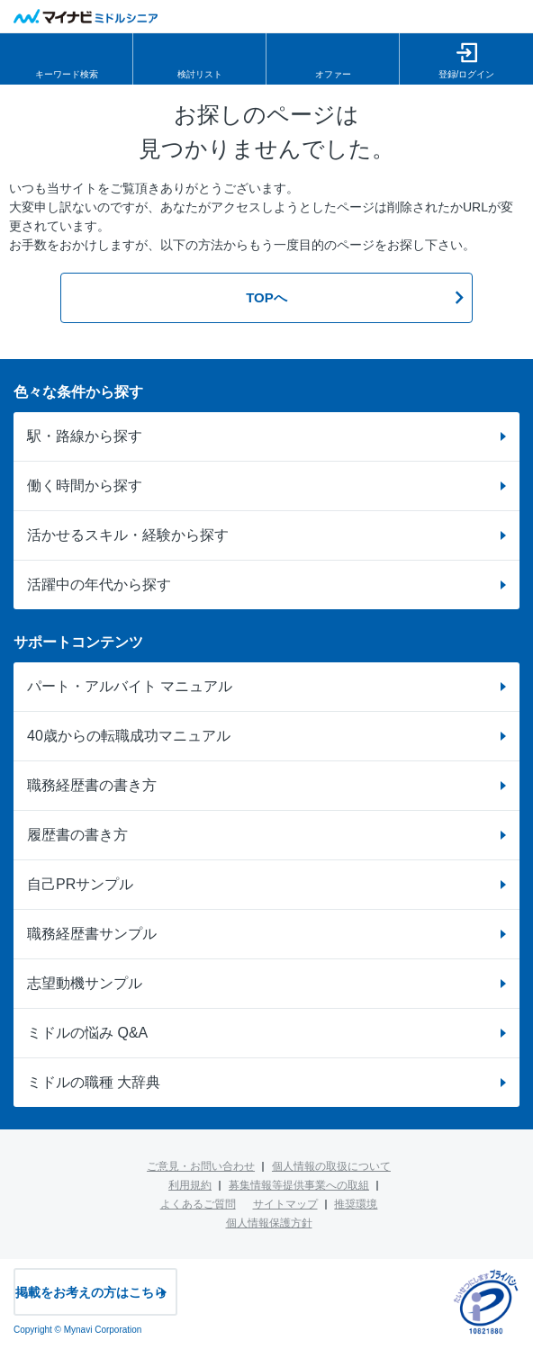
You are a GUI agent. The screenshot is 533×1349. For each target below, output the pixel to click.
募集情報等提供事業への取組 (299, 1185)
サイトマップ (285, 1204)
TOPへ (266, 297)
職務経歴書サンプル (92, 933)
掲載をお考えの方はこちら (91, 1292)
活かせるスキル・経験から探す (128, 535)
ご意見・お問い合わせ (201, 1166)
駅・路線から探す (84, 436)
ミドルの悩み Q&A (87, 1032)
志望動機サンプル (84, 983)
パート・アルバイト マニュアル (129, 686)
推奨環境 (355, 1204)
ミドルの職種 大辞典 (93, 1082)
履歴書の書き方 (77, 834)
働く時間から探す (84, 485)
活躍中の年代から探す (99, 584)
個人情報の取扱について (331, 1166)
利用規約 (190, 1185)
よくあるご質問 (198, 1204)
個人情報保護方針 (269, 1223)
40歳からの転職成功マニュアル (128, 735)
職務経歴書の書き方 (92, 785)
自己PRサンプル (80, 884)
